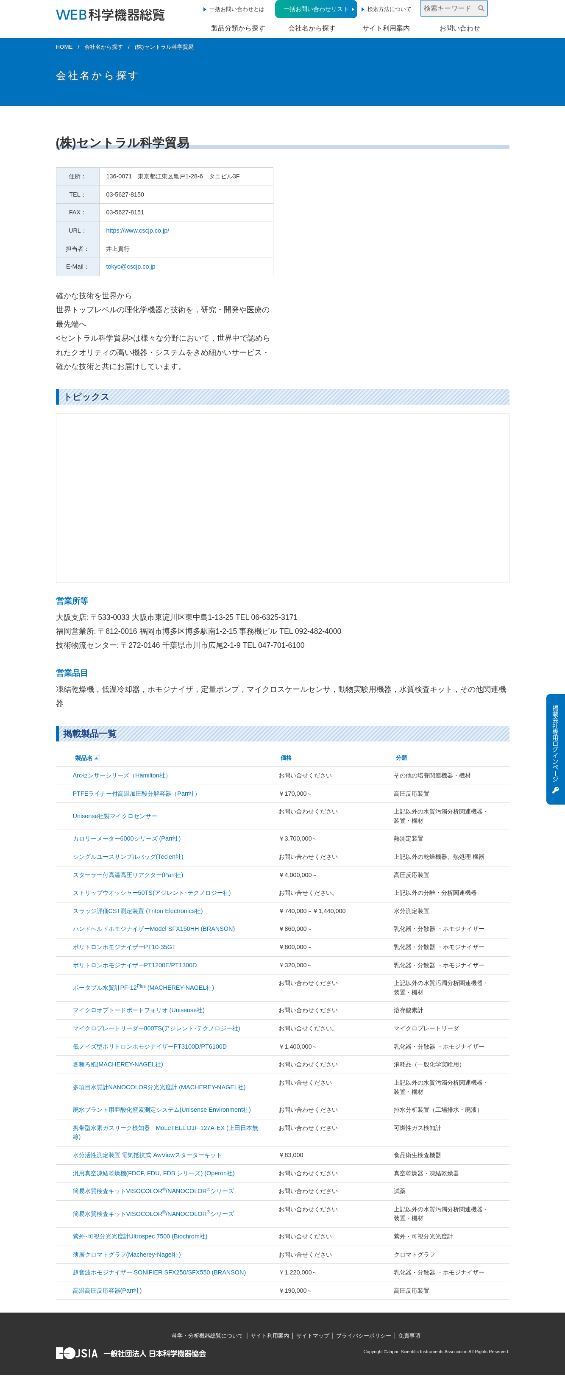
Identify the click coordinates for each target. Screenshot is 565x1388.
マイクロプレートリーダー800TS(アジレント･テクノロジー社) (156, 1028)
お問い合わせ (460, 28)
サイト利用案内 (386, 28)
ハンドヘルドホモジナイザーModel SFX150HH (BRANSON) (154, 928)
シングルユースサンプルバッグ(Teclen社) (128, 856)
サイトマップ (312, 1335)
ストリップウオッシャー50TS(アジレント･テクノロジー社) (152, 892)
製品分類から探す (238, 28)
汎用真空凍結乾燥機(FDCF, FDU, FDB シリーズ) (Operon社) (154, 1173)
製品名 (84, 758)
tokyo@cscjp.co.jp (130, 266)
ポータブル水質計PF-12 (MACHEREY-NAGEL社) (143, 987)
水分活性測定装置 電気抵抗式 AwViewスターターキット (148, 1155)
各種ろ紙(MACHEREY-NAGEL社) (118, 1064)
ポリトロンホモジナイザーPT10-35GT (124, 947)
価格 (286, 758)
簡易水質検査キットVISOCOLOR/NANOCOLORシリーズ (153, 1191)
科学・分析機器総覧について (207, 1335)
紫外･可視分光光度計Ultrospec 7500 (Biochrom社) (140, 1236)
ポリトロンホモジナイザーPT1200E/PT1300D (135, 965)
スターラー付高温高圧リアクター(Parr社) (128, 875)
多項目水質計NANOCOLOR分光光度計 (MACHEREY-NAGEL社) (159, 1087)
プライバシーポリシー (363, 1335)
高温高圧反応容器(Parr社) (107, 1290)
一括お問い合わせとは (236, 9)
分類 (401, 758)
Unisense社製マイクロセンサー (115, 816)
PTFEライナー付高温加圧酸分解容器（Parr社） (137, 793)
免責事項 (409, 1335)
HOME (64, 47)
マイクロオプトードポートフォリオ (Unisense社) (139, 1010)
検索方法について (389, 9)
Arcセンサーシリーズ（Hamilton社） (122, 775)
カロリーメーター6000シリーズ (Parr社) (127, 838)
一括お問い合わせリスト (316, 9)
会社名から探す (312, 28)
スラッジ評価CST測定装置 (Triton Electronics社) (138, 911)
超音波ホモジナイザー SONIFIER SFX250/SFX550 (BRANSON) (159, 1272)
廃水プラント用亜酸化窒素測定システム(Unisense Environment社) (162, 1109)
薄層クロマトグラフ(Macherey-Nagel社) (127, 1254)
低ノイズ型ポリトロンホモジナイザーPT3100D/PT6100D (150, 1046)
